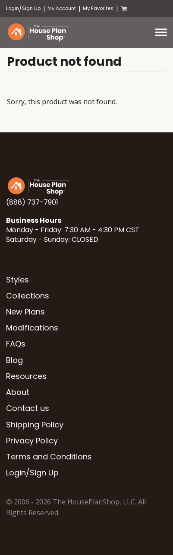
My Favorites (98, 8)
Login (12, 8)
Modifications (32, 327)
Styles (17, 279)
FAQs (15, 343)
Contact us (27, 408)
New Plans (25, 311)
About (17, 392)
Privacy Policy (32, 440)
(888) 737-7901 (32, 202)
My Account (61, 8)
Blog (14, 360)
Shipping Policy (34, 424)
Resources (26, 376)
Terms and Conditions (49, 456)
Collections (27, 295)
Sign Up (31, 8)
